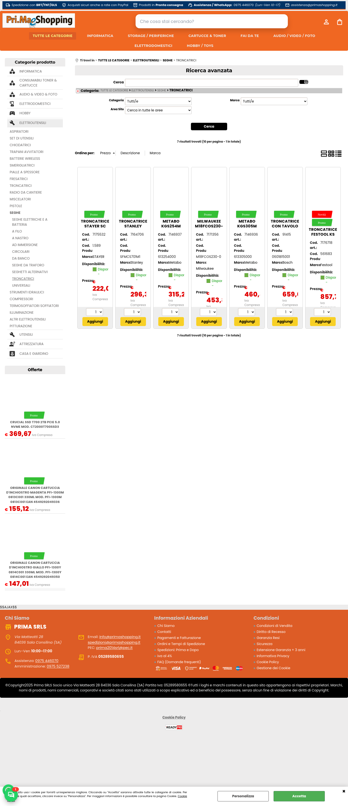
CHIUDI (344, 791)
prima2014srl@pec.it (114, 647)
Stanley (136, 262)
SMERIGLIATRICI (22, 165)
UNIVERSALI (21, 285)
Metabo (174, 262)
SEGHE (15, 212)
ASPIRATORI (19, 131)
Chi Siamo (165, 625)
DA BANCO (21, 258)
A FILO (17, 231)
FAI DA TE (250, 36)
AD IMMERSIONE (25, 244)
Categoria (116, 100)
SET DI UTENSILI (22, 138)
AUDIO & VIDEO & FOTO (38, 94)
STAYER (98, 256)
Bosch (287, 262)
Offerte (35, 370)
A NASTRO (20, 238)
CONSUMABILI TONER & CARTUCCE (38, 83)
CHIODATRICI (20, 145)
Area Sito (117, 109)
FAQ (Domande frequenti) (179, 662)
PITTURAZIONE (21, 326)
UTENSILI (26, 334)
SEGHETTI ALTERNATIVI (30, 271)
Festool (326, 264)
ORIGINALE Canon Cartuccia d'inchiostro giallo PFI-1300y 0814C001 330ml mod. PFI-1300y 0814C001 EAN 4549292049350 (35, 569)
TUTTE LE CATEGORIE (52, 36)
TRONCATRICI (21, 185)
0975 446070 (46, 660)
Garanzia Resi (268, 637)
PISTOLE (16, 205)
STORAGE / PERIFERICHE (151, 36)
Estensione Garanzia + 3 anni (281, 649)
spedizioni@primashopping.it (114, 642)
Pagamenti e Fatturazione (179, 637)
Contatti (164, 631)
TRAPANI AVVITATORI (26, 151)
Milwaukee (205, 268)
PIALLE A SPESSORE (25, 172)
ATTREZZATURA (31, 343)
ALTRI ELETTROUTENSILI (28, 319)
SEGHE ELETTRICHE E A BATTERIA (29, 222)
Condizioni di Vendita (274, 625)
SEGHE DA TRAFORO (28, 265)
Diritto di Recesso (271, 631)
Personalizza (243, 796)
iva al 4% (164, 656)
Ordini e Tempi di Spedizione (181, 643)
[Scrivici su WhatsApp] (11, 795)
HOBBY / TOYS (200, 46)
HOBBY (24, 113)
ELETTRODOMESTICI (153, 46)
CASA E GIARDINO (33, 353)
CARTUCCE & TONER (207, 36)
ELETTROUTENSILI (32, 122)
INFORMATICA (100, 36)
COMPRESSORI (21, 299)
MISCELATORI (20, 199)
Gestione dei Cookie (273, 668)
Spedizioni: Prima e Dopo (178, 649)
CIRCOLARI (20, 251)
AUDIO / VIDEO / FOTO (294, 36)
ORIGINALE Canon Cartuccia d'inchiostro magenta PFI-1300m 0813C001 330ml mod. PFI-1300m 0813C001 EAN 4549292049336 (35, 495)
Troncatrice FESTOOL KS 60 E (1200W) (323, 234)
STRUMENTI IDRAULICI (27, 292)
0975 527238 (58, 666)
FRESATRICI (19, 178)
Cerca (118, 82)
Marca (234, 100)
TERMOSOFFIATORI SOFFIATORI (34, 305)
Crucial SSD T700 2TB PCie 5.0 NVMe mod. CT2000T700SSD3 (35, 424)
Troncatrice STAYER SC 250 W (95, 226)
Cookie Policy (268, 662)
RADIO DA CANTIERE (26, 192)
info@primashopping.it (120, 636)
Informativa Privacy (273, 656)
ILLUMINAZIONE (22, 312)
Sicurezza (264, 643)
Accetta (299, 796)
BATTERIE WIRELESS (25, 158)
